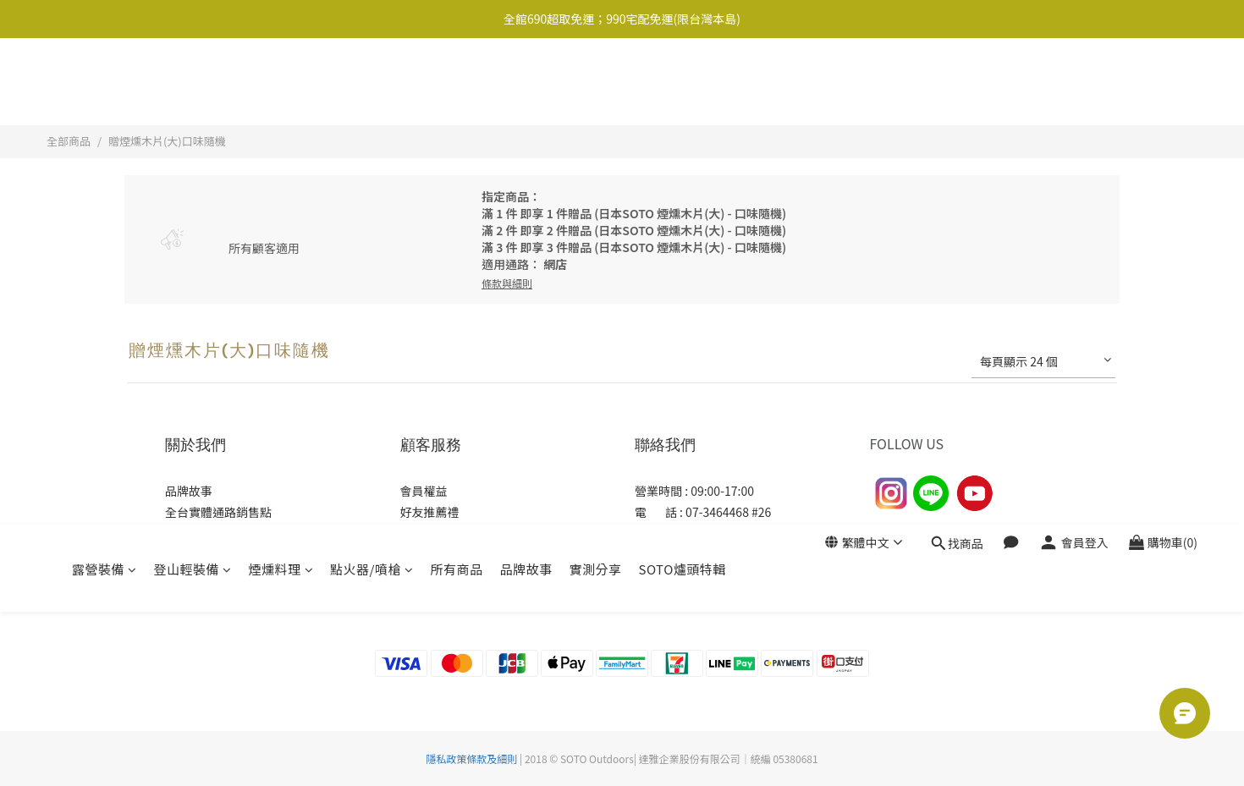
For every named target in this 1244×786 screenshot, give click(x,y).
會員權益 (424, 490)
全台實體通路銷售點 (218, 511)
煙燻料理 (281, 82)
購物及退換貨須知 (447, 533)
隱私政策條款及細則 (471, 758)
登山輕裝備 (193, 82)
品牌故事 (525, 82)
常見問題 (424, 554)
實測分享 (595, 82)
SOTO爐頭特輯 (681, 82)
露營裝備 (104, 82)
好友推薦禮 (430, 511)
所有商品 (456, 82)
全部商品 (69, 141)
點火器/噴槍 (371, 82)
